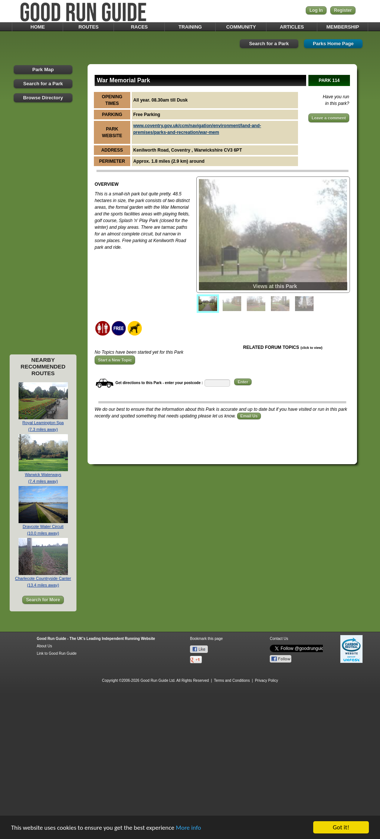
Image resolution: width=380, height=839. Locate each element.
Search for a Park (269, 43)
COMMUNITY (241, 27)
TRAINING (190, 27)
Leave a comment (329, 118)
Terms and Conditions (232, 680)
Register (343, 10)
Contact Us (279, 639)
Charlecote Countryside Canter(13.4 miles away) (43, 579)
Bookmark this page (206, 639)
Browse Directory (43, 97)
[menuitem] (208, 303)
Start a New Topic (115, 360)
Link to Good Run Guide (56, 653)
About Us (44, 646)
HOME (37, 27)
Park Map (43, 69)
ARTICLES (292, 27)
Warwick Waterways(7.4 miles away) (43, 475)
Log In (316, 10)
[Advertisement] (43, 234)
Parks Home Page (333, 43)
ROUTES (88, 27)
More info (188, 828)
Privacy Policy (266, 680)
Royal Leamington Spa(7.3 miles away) (43, 424)
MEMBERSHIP (342, 27)
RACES (139, 27)
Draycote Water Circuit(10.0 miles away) (43, 527)
